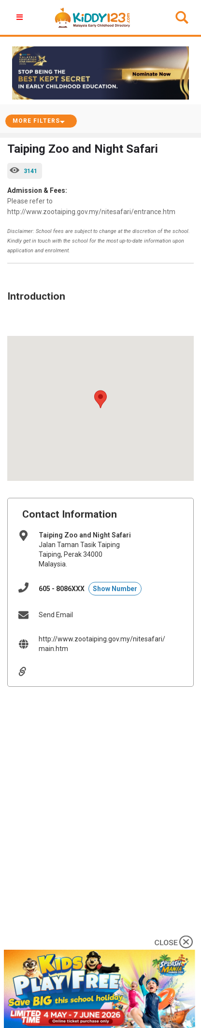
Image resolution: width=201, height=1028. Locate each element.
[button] (21, 17)
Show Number (115, 589)
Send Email (56, 615)
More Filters (36, 120)
